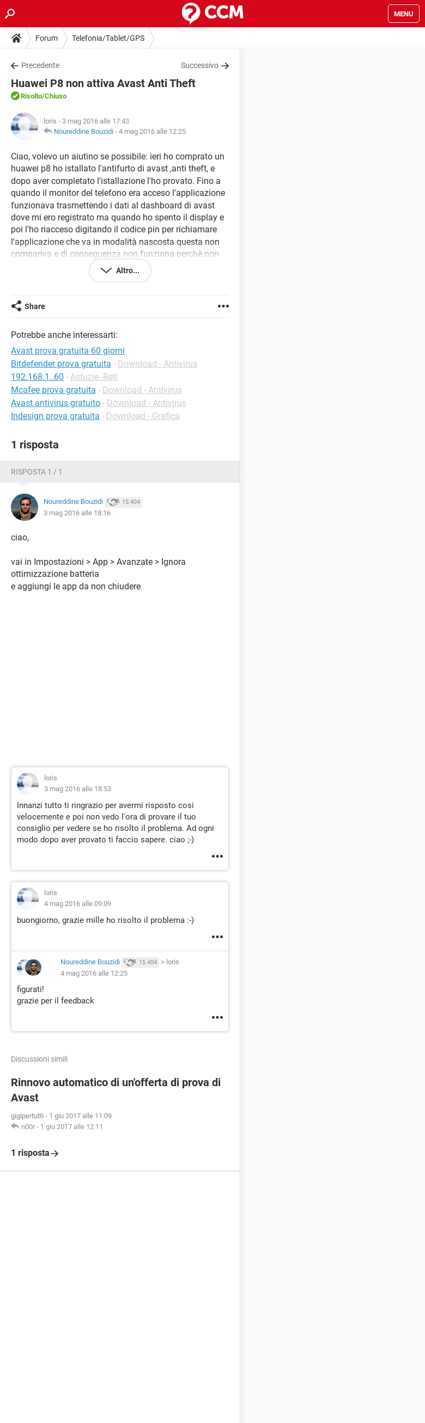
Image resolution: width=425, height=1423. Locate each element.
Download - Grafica (143, 416)
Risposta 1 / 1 (37, 471)
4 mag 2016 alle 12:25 (152, 131)
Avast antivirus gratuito (55, 403)
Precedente (40, 65)
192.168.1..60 (37, 377)
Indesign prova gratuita (55, 416)
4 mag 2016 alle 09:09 (77, 904)
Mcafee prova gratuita (53, 390)
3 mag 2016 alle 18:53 (77, 789)
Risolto (31, 96)
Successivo (199, 65)
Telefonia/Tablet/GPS (108, 38)
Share (35, 306)
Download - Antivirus (157, 364)
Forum (46, 38)
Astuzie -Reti (94, 377)
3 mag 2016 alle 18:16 (77, 513)
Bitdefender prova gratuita (61, 364)
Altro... (126, 270)
